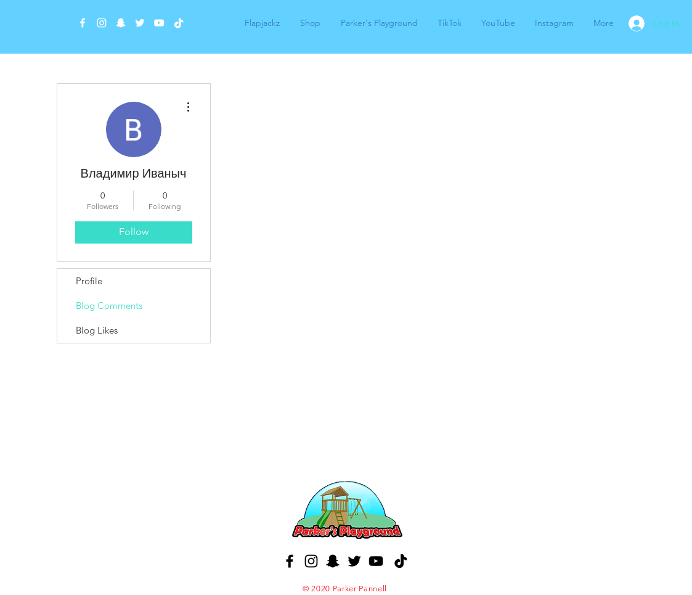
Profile (89, 281)
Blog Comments (109, 305)
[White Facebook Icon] (82, 23)
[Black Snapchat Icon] (332, 561)
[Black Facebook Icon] (289, 561)
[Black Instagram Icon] (311, 561)
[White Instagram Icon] (102, 23)
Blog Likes (97, 330)
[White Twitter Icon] (140, 23)
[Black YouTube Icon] (376, 561)
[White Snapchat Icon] (121, 23)
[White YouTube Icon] (159, 23)
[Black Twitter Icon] (354, 561)
